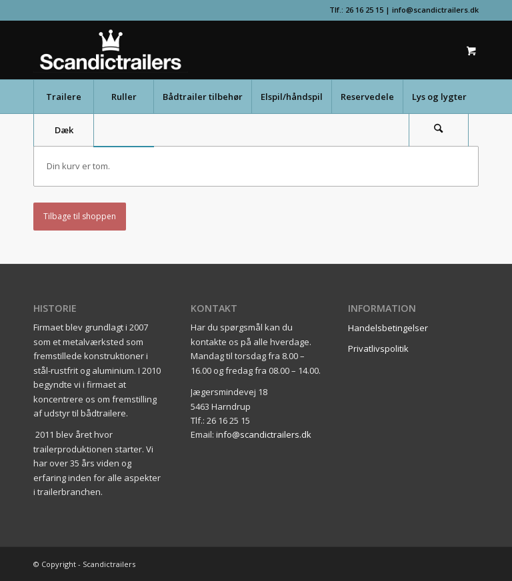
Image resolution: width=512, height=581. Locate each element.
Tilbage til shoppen (79, 216)
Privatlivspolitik (378, 348)
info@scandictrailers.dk (435, 10)
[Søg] (439, 130)
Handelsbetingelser (388, 328)
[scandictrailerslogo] (110, 50)
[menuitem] (63, 96)
